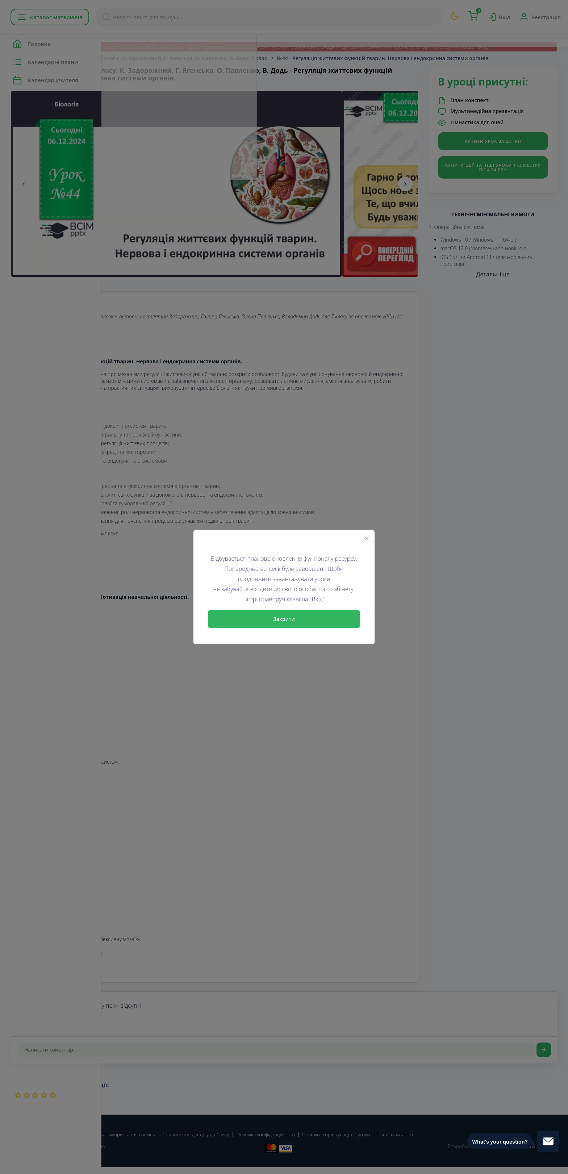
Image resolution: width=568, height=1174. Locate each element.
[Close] (366, 538)
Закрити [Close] (284, 618)
